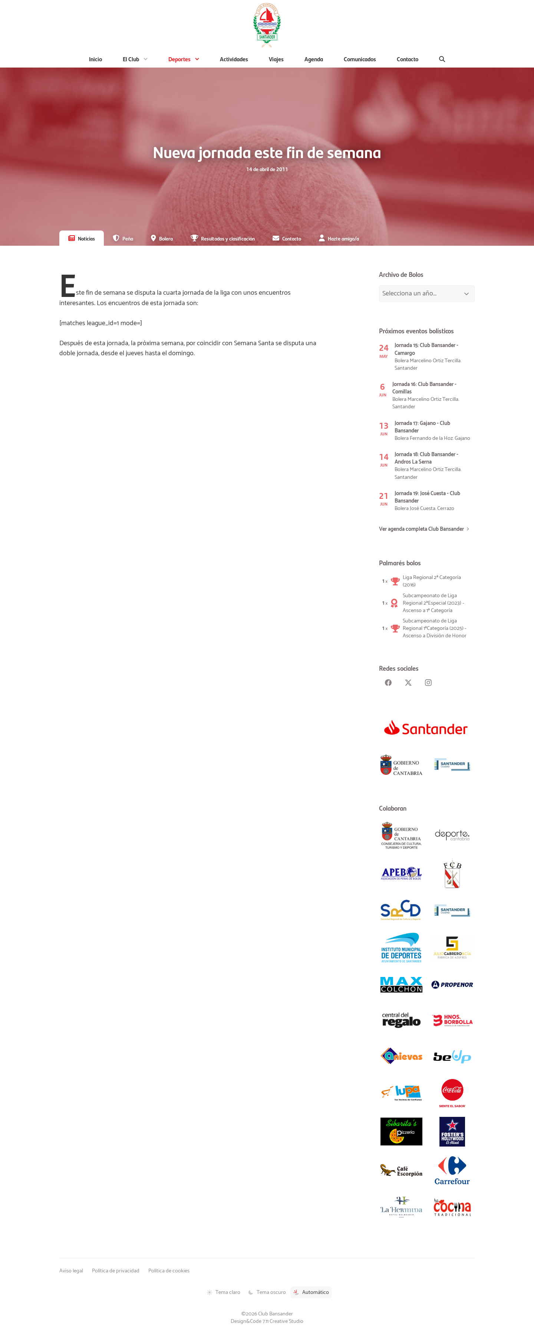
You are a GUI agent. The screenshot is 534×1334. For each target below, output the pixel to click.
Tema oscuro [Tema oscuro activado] (267, 1292)
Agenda (313, 59)
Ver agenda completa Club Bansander (421, 529)
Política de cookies (168, 1271)
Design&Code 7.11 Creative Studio (267, 1321)
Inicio (95, 59)
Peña (127, 238)
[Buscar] (442, 59)
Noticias (86, 238)
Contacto (407, 59)
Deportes (179, 59)
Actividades (234, 59)
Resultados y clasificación (228, 238)
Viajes (276, 59)
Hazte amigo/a (343, 238)
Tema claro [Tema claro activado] (223, 1292)
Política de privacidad (115, 1271)
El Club (131, 59)
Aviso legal (71, 1271)
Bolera (166, 238)
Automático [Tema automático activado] (311, 1292)
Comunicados (360, 59)
